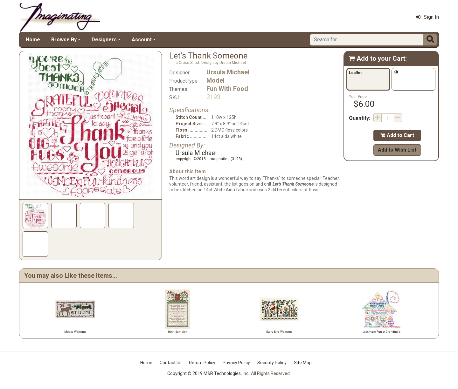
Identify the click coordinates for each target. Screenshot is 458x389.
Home (33, 40)
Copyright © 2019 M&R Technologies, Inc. (208, 373)
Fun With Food (227, 88)
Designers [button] (104, 40)
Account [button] (142, 40)
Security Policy (272, 362)
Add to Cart (397, 135)
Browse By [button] (64, 40)
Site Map (303, 362)
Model (215, 80)
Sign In (427, 17)
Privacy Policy (236, 362)
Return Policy (202, 362)
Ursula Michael (227, 72)
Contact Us (171, 362)
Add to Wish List (397, 150)
